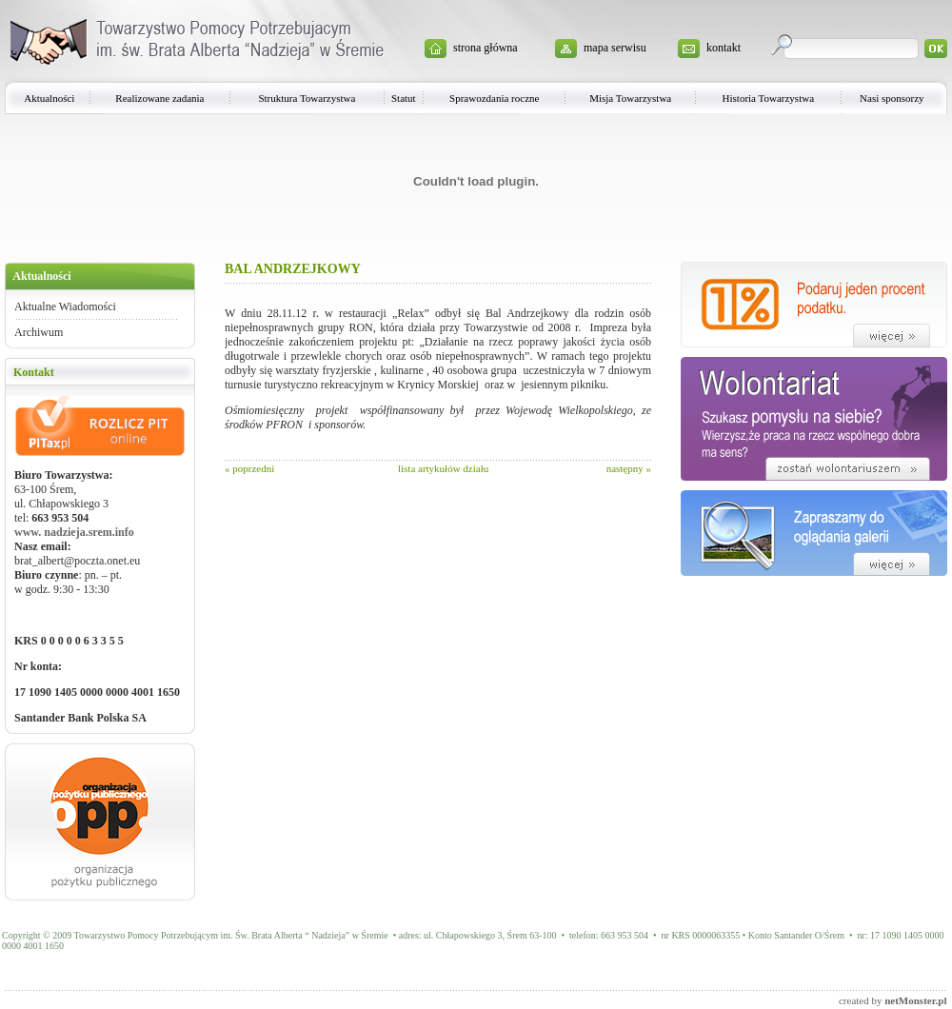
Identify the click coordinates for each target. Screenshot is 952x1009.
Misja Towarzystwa (630, 98)
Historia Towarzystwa (768, 98)
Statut (403, 98)
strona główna (485, 47)
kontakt (723, 47)
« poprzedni (249, 468)
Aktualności (49, 98)
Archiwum (38, 332)
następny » (628, 468)
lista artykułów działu (443, 468)
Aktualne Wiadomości (65, 306)
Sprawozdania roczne (494, 98)
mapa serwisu (615, 47)
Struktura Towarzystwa (306, 98)
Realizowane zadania (159, 98)
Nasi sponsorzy (892, 98)
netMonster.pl (915, 1000)
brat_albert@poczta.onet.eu (77, 560)
